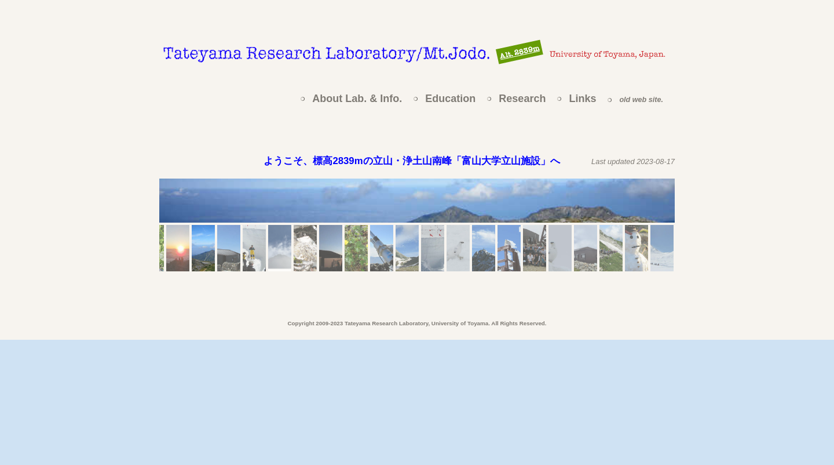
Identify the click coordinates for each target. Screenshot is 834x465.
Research (522, 98)
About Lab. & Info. (357, 98)
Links (582, 98)
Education (450, 98)
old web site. (641, 100)
